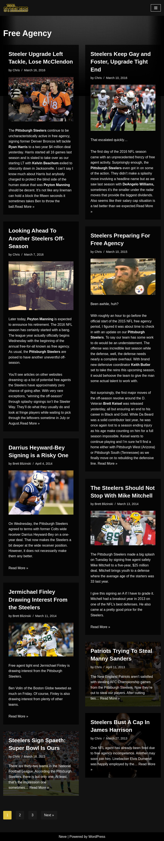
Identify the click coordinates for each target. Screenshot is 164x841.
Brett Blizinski (22, 463)
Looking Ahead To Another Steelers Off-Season (36, 238)
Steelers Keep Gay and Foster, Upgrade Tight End (121, 62)
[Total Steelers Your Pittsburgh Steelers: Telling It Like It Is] (16, 8)
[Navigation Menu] (156, 8)
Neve (63, 836)
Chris (16, 70)
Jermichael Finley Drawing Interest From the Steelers (38, 600)
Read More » (25, 207)
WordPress (96, 836)
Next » (49, 815)
